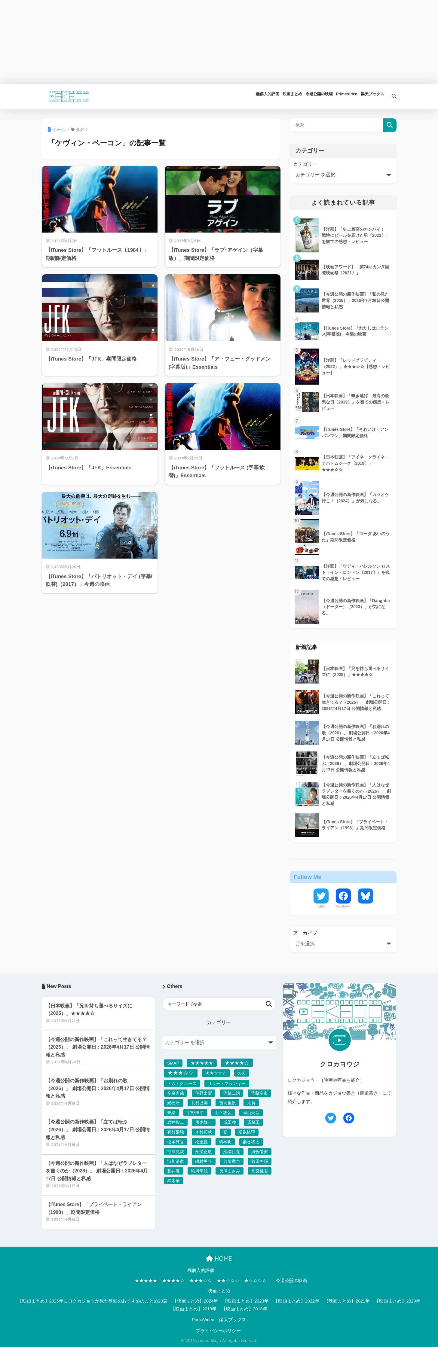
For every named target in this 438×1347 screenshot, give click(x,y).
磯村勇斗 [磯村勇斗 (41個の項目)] (203, 1161)
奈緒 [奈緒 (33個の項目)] (171, 1112)
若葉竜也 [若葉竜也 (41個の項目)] (231, 1161)
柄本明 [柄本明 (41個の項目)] (225, 1141)
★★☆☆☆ (228, 1280)
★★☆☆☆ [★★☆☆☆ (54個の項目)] (215, 1073)
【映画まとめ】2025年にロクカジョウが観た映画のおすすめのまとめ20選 (92, 1301)
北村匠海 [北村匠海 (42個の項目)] (199, 1102)
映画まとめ (219, 1290)
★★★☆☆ (200, 1280)
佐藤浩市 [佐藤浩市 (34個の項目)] (259, 1093)
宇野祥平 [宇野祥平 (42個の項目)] (195, 1112)
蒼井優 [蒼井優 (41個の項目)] (173, 1171)
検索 (390, 125)
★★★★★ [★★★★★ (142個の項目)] (202, 1062)
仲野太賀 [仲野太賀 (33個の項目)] (203, 1093)
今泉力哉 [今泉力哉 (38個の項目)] (175, 1093)
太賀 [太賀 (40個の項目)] (251, 1102)
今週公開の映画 (291, 1280)
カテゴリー (305, 164)
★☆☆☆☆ (255, 1280)
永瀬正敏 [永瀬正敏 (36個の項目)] (203, 1151)
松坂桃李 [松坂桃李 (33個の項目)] (246, 1131)
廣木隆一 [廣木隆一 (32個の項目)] (203, 1122)
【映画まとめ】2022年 (296, 1301)
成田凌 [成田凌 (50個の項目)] (229, 1122)
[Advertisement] (180, 42)
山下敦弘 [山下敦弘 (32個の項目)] (223, 1112)
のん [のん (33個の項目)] (241, 1073)
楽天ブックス (232, 1319)
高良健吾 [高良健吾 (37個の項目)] (259, 1171)
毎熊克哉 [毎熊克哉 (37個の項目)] (175, 1151)
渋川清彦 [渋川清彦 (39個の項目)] (175, 1161)
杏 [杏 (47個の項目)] (225, 1131)
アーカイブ (305, 933)
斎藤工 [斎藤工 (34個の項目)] (253, 1122)
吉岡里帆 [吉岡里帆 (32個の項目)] (227, 1102)
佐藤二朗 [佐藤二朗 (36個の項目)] (231, 1093)
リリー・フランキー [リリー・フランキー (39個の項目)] (227, 1083)
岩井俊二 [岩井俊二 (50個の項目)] (175, 1122)
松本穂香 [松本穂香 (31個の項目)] (175, 1141)
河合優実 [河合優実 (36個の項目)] (259, 1151)
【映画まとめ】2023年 (245, 1301)
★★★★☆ (173, 1280)
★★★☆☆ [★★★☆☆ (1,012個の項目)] (180, 1073)
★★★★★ (146, 1280)
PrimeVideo (203, 1319)
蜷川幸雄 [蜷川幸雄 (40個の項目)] (199, 1171)
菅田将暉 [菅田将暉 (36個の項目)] (259, 1161)
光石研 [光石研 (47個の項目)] (173, 1102)
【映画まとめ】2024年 (195, 1301)
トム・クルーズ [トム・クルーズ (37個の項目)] (182, 1083)
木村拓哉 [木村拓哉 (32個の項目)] (203, 1131)
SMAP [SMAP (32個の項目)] (173, 1063)
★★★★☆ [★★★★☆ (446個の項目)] (237, 1062)
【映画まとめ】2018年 (244, 1308)
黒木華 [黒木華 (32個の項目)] (173, 1180)
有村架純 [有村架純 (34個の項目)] (175, 1131)
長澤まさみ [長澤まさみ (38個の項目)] (229, 1171)
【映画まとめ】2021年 (347, 1301)
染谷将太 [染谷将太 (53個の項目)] (251, 1141)
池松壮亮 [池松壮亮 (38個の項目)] (231, 1151)
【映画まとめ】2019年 (193, 1308)
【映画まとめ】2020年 (397, 1301)
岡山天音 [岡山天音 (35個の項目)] (251, 1112)
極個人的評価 (200, 1270)
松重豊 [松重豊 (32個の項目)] (201, 1141)
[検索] (390, 96)
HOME (219, 1258)
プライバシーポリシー (218, 1330)
